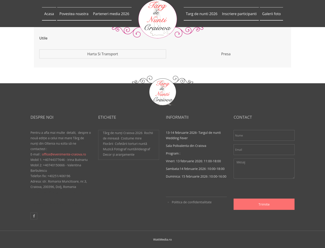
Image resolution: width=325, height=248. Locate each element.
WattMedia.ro (162, 239)
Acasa (49, 13)
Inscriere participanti (239, 13)
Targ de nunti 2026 (202, 13)
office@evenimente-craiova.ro (64, 154)
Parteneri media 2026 (111, 13)
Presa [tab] (226, 53)
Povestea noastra (73, 13)
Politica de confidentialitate (192, 202)
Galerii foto (271, 13)
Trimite (264, 204)
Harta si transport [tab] (102, 53)
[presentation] (268, 190)
